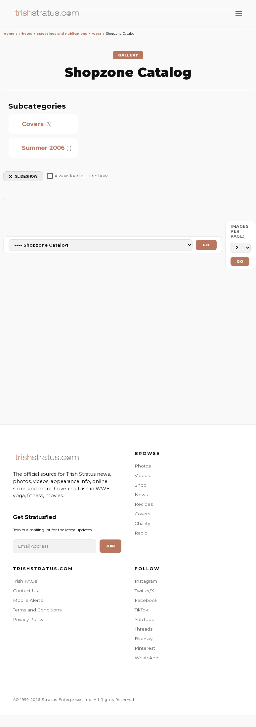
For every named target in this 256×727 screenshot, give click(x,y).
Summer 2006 (43, 147)
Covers (33, 124)
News (141, 494)
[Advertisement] (128, 348)
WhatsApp (146, 657)
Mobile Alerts (28, 600)
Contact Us (25, 590)
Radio (141, 533)
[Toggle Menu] (239, 13)
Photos (143, 465)
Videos (142, 475)
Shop (141, 485)
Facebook (146, 600)
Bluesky (143, 638)
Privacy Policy (28, 619)
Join (110, 546)
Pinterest (145, 648)
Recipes (144, 504)
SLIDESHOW (23, 176)
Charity (142, 523)
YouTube (144, 619)
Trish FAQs (25, 581)
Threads (143, 629)
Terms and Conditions (37, 609)
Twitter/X (144, 590)
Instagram (146, 581)
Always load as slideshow (77, 176)
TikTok (141, 609)
